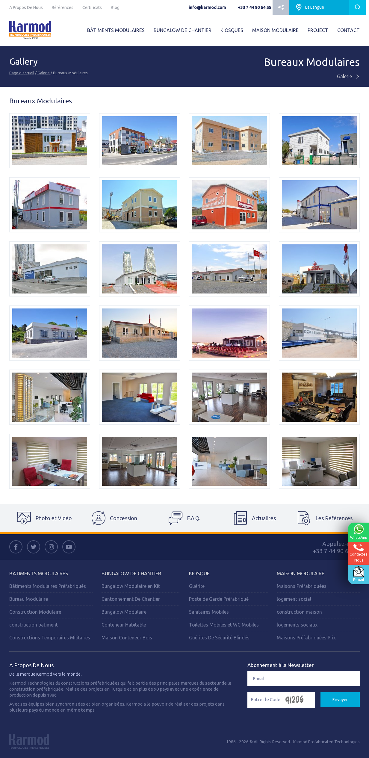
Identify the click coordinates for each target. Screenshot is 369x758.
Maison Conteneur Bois (127, 637)
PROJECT (318, 30)
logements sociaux (297, 624)
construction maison (299, 612)
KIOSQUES (231, 30)
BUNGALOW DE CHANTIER (182, 30)
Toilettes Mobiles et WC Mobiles (224, 624)
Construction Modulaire (35, 612)
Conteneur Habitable (124, 624)
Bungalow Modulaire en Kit (131, 586)
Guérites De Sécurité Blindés (219, 637)
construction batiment (33, 624)
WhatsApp (358, 532)
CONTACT (348, 30)
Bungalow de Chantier (131, 573)
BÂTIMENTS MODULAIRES (116, 30)
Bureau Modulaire (28, 599)
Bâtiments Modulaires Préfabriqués (47, 586)
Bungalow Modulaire (124, 612)
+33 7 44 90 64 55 (254, 7)
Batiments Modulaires (38, 573)
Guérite (197, 586)
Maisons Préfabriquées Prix (306, 637)
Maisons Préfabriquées (301, 586)
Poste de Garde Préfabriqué (219, 599)
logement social (294, 599)
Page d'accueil (21, 73)
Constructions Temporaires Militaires (49, 637)
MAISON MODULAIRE (275, 30)
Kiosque (199, 573)
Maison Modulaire (300, 573)
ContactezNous (358, 553)
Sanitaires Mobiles (209, 612)
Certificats (92, 7)
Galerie (43, 73)
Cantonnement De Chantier (131, 599)
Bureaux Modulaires (312, 62)
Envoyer (340, 699)
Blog (115, 7)
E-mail (358, 574)
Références (62, 7)
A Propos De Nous (26, 7)
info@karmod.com (207, 7)
